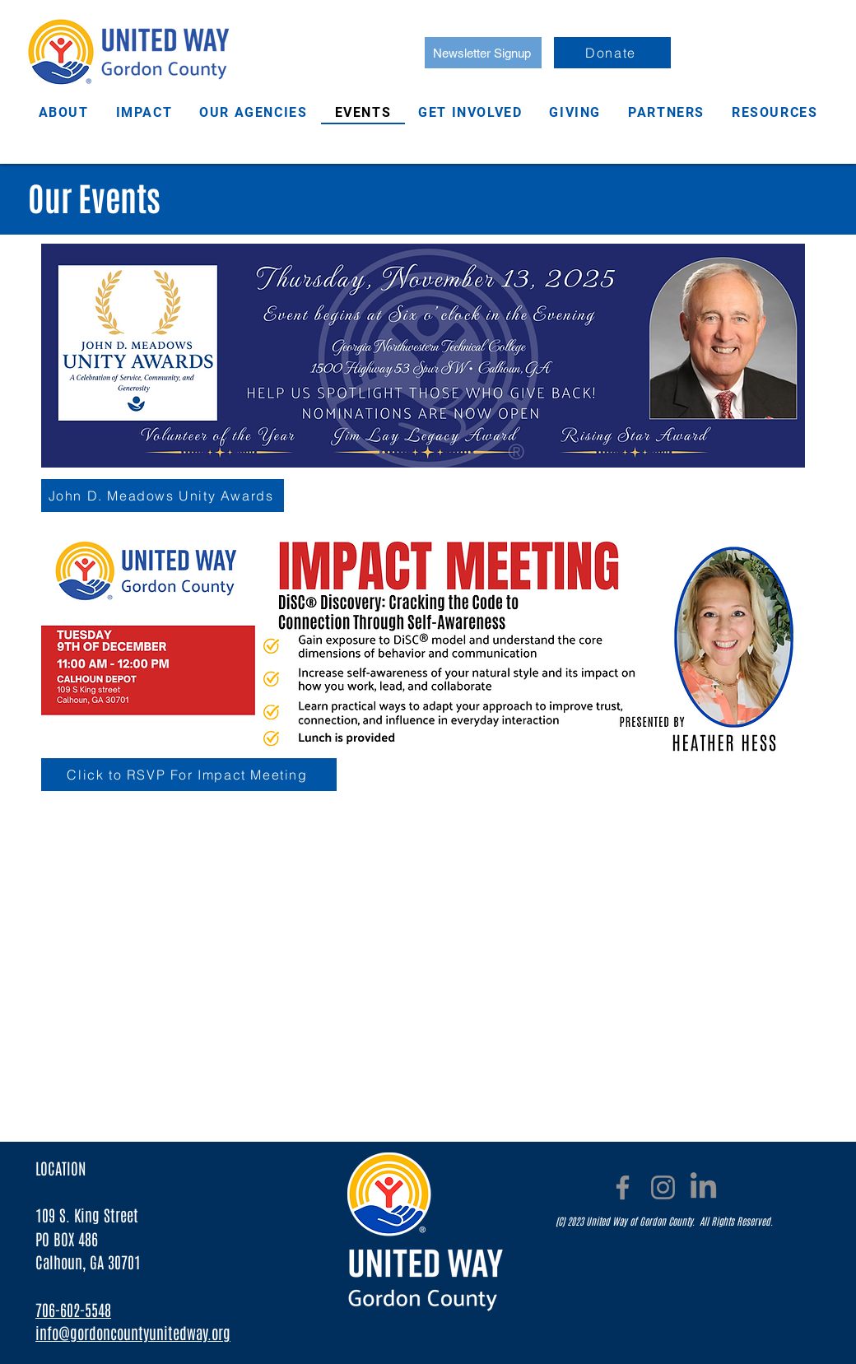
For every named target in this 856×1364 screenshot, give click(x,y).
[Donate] (612, 52)
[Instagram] (663, 1187)
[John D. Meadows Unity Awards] (162, 495)
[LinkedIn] (703, 1187)
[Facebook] (623, 1187)
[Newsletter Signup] (483, 52)
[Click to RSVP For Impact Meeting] (189, 774)
